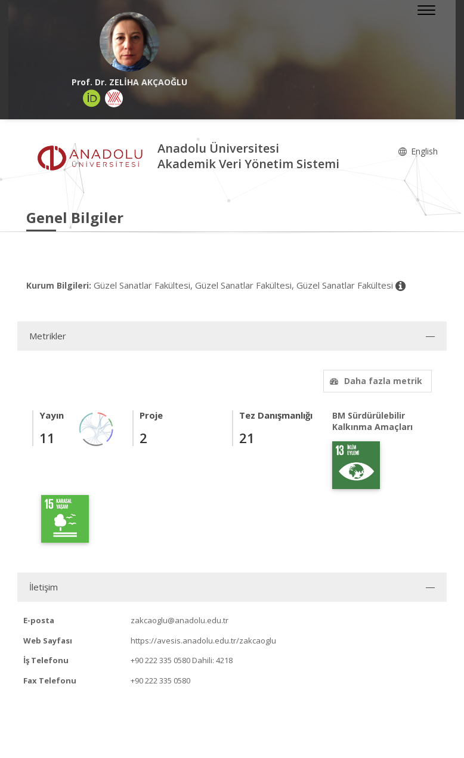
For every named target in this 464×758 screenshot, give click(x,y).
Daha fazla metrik (374, 380)
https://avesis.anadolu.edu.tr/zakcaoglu (203, 640)
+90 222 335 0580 (160, 660)
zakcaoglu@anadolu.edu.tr (179, 620)
